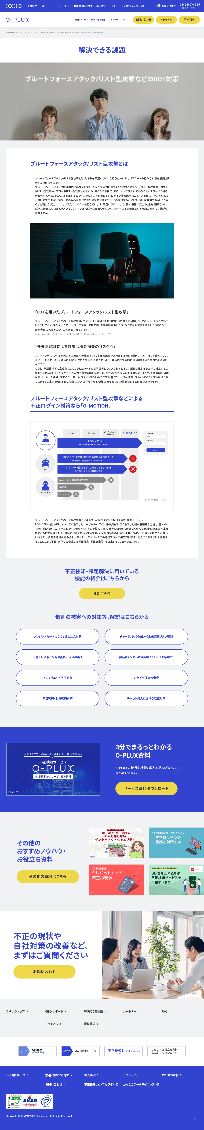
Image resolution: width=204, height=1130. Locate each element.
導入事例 (101, 6)
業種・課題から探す (83, 6)
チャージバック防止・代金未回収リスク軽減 (146, 636)
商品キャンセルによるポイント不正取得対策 (146, 657)
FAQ (123, 19)
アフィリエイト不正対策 (57, 677)
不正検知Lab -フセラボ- (134, 6)
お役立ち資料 (170, 1075)
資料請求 (189, 19)
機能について (102, 593)
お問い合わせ (165, 6)
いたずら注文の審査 (146, 677)
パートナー (113, 19)
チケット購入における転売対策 (146, 698)
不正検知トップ (15, 1075)
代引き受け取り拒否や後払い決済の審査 (58, 657)
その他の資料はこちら (47, 876)
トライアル (166, 19)
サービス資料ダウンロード (146, 788)
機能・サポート (81, 19)
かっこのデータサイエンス (139, 1084)
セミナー (113, 6)
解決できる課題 (98, 19)
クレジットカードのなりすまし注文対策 (58, 636)
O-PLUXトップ (15, 1011)
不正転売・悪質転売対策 (58, 698)
